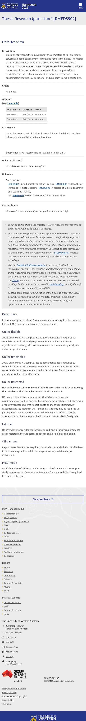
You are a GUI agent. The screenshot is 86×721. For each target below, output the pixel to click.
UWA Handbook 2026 (13, 508)
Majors (7, 525)
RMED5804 (18, 195)
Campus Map (12, 646)
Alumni (7, 586)
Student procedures (13, 540)
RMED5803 (44, 187)
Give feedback (41, 499)
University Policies (12, 544)
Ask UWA (10, 642)
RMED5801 (13, 183)
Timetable (12, 103)
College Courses (11, 532)
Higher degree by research (16, 521)
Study (7, 567)
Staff (6, 606)
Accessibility (8, 700)
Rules (6, 536)
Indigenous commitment (14, 688)
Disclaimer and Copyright (14, 696)
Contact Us (11, 637)
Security (9, 656)
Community (9, 575)
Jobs (6, 614)
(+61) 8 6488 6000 (14, 632)
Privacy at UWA (9, 692)
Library (15, 280)
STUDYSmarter (61, 252)
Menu (80, 5)
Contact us (9, 555)
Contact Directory (12, 610)
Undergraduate (11, 513)
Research (8, 571)
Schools (8, 579)
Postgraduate (10, 517)
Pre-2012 (8, 548)
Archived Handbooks (14, 552)
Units (6, 529)
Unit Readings (57, 284)
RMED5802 (61, 183)
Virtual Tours (12, 651)
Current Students (12, 602)
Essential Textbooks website (31, 265)
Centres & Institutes (13, 583)
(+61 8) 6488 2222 (14, 664)
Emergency (11, 661)
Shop (6, 590)
